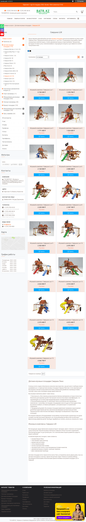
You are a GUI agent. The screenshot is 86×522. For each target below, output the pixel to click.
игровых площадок (57, 38)
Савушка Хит (7, 58)
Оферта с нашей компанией (52, 497)
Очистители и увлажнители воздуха (11, 89)
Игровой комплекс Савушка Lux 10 (71, 243)
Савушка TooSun (9, 55)
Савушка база (8, 68)
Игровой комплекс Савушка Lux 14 (71, 320)
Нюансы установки (49, 490)
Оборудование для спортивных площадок (13, 109)
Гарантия (46, 506)
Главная (9, 18)
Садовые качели (6, 511)
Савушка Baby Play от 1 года (11, 51)
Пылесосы (6, 41)
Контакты (62, 18)
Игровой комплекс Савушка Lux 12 (71, 281)
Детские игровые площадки (23, 25)
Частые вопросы (7, 142)
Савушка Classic (8, 63)
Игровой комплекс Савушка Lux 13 (42, 320)
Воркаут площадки (9, 105)
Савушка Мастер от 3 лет (11, 49)
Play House (7, 65)
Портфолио (47, 18)
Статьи (55, 18)
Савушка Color (8, 81)
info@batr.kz (7, 224)
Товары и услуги (19, 18)
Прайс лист (25, 492)
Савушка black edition (10, 71)
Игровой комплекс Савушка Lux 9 (41, 243)
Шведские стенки (6, 501)
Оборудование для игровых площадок (12, 97)
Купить (43, 98)
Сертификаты (71, 18)
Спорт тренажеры (9, 93)
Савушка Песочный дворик (11, 83)
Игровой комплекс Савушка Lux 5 (41, 166)
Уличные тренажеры (10, 102)
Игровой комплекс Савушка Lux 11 (42, 281)
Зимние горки (8, 78)
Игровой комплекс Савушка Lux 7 (41, 205)
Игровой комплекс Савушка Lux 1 (41, 90)
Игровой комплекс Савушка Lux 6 (70, 166)
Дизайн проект (48, 492)
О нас (40, 18)
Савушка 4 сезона (9, 73)
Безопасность (48, 499)
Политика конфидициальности (53, 495)
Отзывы (4, 125)
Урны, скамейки (8, 113)
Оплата (4, 148)
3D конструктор (32, 18)
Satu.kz (51, 518)
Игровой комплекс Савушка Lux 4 (70, 128)
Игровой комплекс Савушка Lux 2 (70, 90)
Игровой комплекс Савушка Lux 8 (70, 205)
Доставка (5, 145)
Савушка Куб (7, 60)
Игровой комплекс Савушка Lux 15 (42, 358)
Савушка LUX (7, 76)
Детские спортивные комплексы (10, 503)
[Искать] (76, 11)
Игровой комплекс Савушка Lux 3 (41, 128)
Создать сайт (3, 1)
